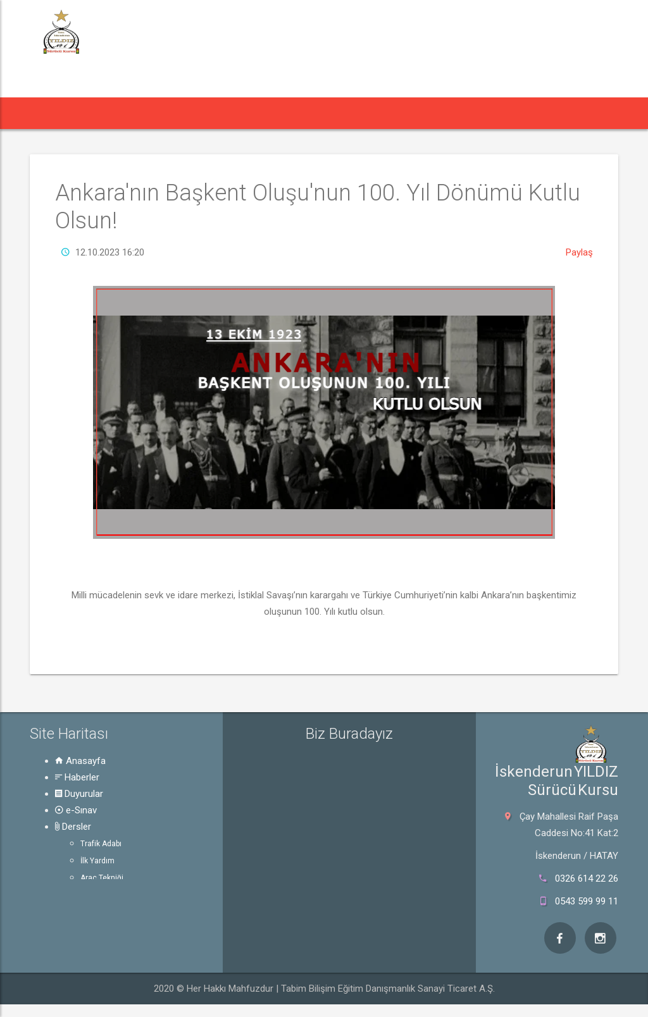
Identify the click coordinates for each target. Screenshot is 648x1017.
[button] (52, 113)
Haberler (77, 777)
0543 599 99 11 (586, 901)
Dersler (73, 826)
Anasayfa (80, 761)
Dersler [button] (312, 113)
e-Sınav (76, 810)
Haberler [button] (110, 113)
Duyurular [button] (184, 113)
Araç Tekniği (101, 877)
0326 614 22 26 (586, 878)
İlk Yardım (97, 860)
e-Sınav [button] (250, 113)
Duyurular (79, 793)
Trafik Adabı (101, 843)
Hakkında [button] (449, 113)
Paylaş (579, 252)
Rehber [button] (378, 113)
